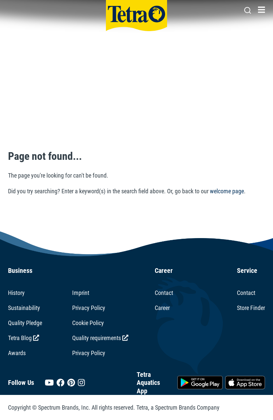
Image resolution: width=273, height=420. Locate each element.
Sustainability (24, 307)
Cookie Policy (88, 322)
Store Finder (251, 307)
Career (162, 307)
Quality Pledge (25, 322)
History (16, 292)
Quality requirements (100, 337)
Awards (17, 352)
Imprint (80, 292)
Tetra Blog (23, 337)
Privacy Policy (88, 307)
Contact (164, 292)
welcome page (227, 191)
